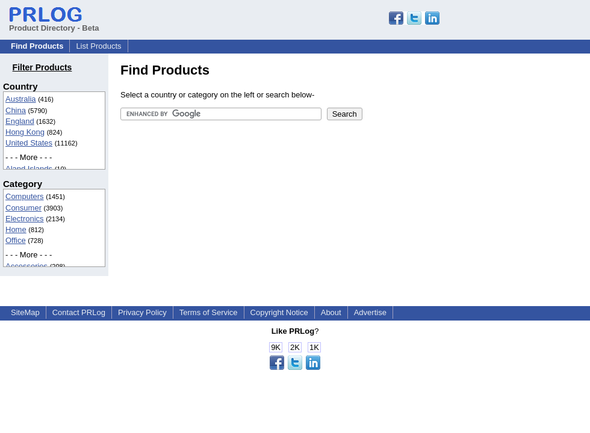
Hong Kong (25, 132)
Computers (24, 196)
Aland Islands (28, 168)
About (331, 312)
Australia (20, 98)
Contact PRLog (78, 312)
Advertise (370, 312)
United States (28, 142)
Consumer (23, 207)
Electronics (24, 218)
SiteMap (25, 312)
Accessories (26, 266)
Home (15, 229)
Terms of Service (208, 312)
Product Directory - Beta (54, 23)
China (15, 110)
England (19, 121)
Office (15, 240)
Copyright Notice (279, 312)
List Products (98, 46)
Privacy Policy (142, 312)
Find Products (37, 46)
